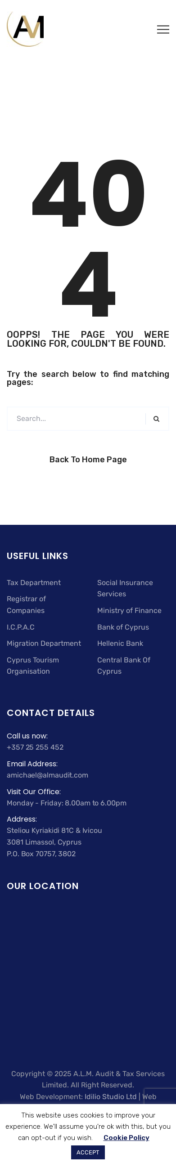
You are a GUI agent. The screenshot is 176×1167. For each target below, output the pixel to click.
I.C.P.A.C (21, 627)
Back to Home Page (88, 460)
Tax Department (34, 582)
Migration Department (44, 643)
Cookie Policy (126, 1138)
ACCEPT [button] (88, 1152)
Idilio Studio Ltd (111, 1096)
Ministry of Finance (129, 610)
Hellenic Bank (120, 643)
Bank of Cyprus (123, 627)
